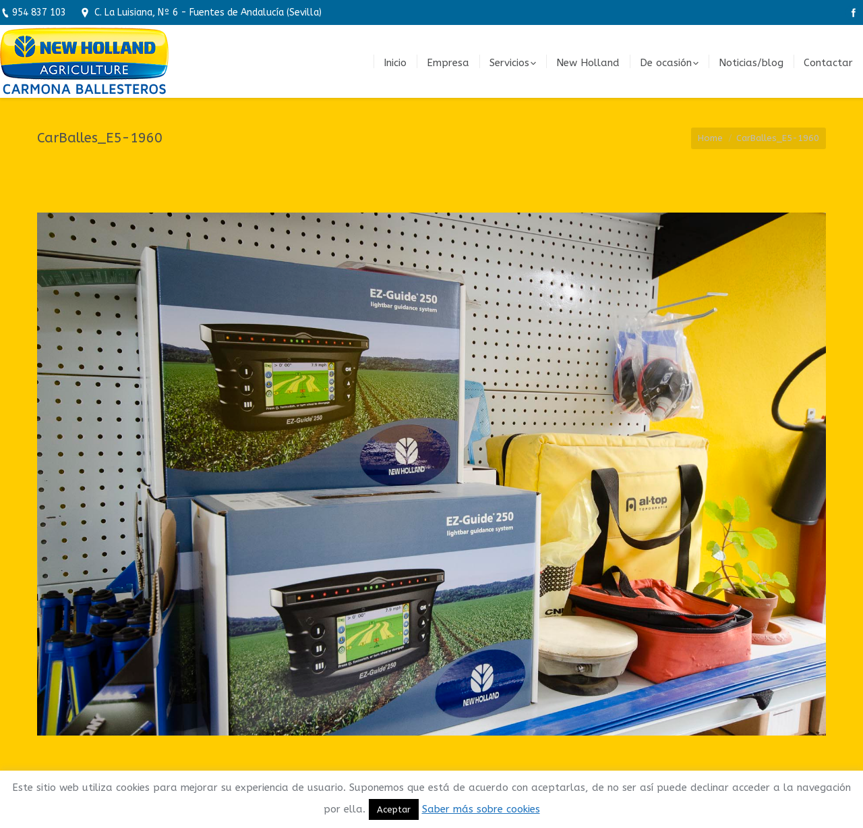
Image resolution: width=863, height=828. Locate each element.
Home (710, 138)
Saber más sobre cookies (481, 809)
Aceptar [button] (394, 809)
